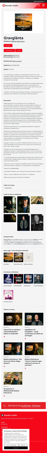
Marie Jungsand (17, 61)
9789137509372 (35, 244)
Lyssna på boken (9, 50)
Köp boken (8, 45)
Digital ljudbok (8, 188)
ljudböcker (26, 405)
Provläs (18, 50)
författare (36, 405)
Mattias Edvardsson (18, 41)
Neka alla (23, 445)
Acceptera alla (16, 448)
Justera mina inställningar (11, 445)
